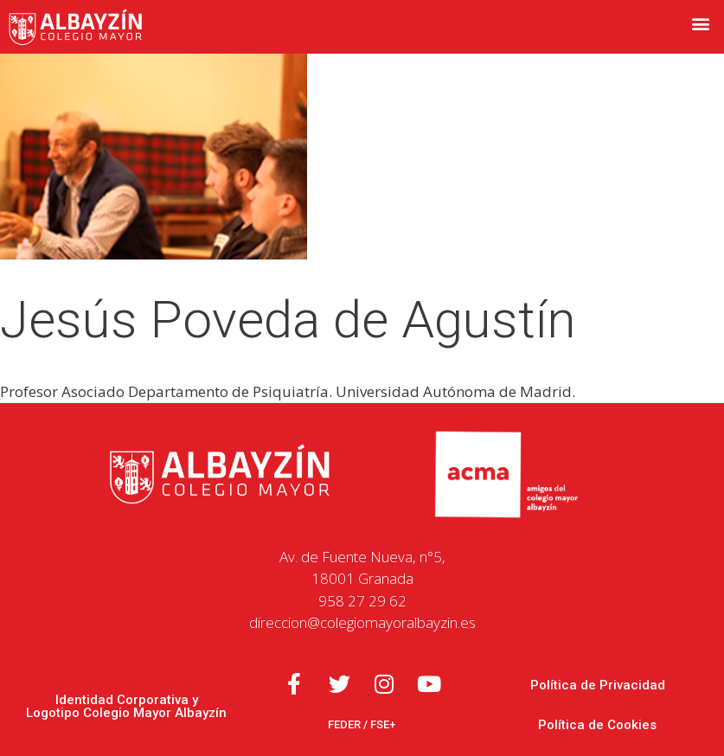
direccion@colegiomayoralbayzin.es (362, 622)
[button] (701, 23)
